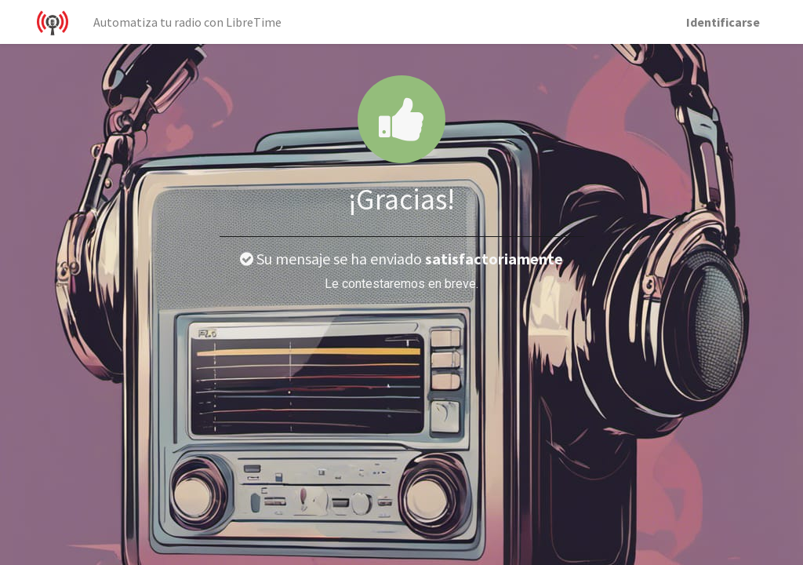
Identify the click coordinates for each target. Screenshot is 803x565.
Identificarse (723, 22)
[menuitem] (187, 22)
